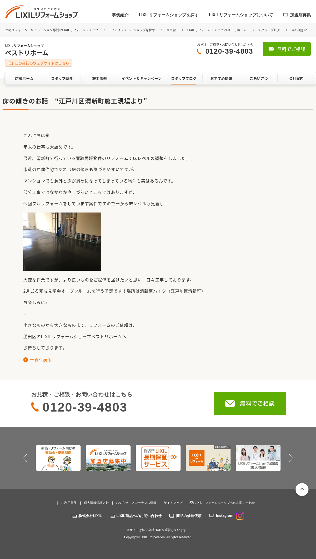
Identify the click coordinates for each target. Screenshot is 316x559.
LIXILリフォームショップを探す (169, 15)
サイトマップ (173, 503)
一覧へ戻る (41, 359)
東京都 (171, 30)
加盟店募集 (300, 15)
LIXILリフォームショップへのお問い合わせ (225, 503)
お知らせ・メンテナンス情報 (136, 503)
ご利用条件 (69, 503)
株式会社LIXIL (90, 516)
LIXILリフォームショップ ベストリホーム (217, 30)
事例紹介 (120, 15)
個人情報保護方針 (96, 503)
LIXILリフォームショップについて (241, 15)
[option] (58, 458)
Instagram (230, 515)
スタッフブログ (269, 30)
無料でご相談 (291, 49)
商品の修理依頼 (189, 516)
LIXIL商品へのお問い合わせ (139, 516)
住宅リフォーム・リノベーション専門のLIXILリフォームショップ (52, 30)
